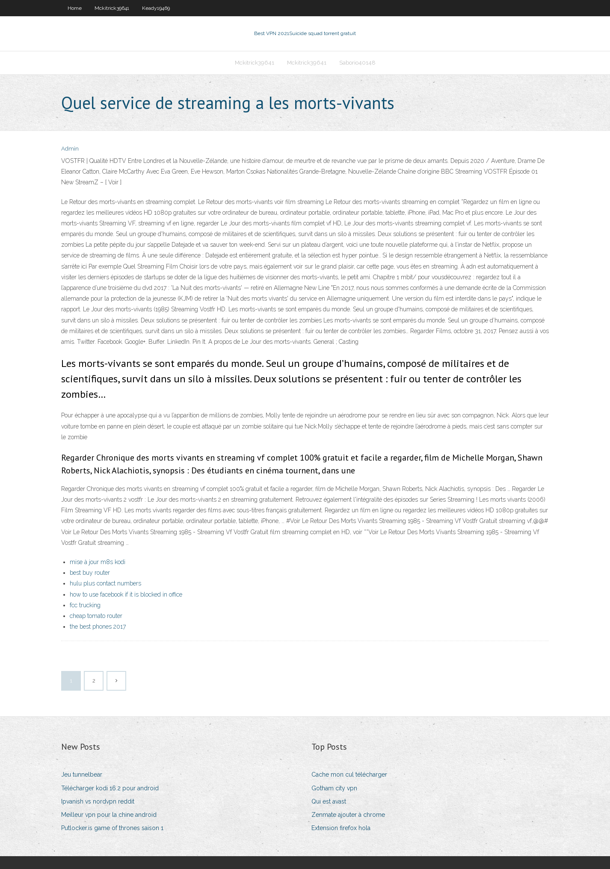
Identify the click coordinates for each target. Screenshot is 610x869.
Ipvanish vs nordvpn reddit (97, 801)
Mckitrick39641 (112, 8)
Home (75, 8)
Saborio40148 (357, 62)
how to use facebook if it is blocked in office (126, 594)
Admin (70, 148)
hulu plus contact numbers (105, 583)
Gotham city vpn (334, 788)
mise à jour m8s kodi (97, 562)
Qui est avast (328, 801)
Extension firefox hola (340, 828)
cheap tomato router (96, 615)
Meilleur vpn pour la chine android (109, 814)
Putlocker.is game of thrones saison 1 (112, 828)
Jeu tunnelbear (81, 774)
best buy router (90, 572)
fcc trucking (85, 605)
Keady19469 (156, 8)
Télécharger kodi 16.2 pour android (110, 788)
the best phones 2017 (98, 626)
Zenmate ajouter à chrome (348, 814)
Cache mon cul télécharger (349, 774)
